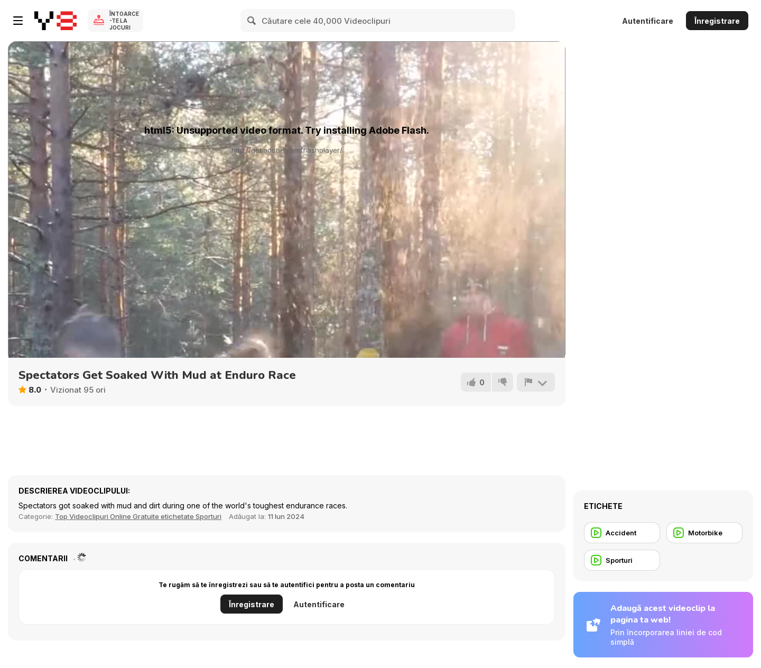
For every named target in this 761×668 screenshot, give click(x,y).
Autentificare (647, 20)
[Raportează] (536, 382)
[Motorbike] (704, 532)
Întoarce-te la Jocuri (124, 21)
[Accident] (622, 532)
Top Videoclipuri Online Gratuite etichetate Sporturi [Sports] (138, 516)
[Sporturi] (622, 560)
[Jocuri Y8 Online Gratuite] (55, 20)
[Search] (252, 20)
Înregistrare (717, 20)
